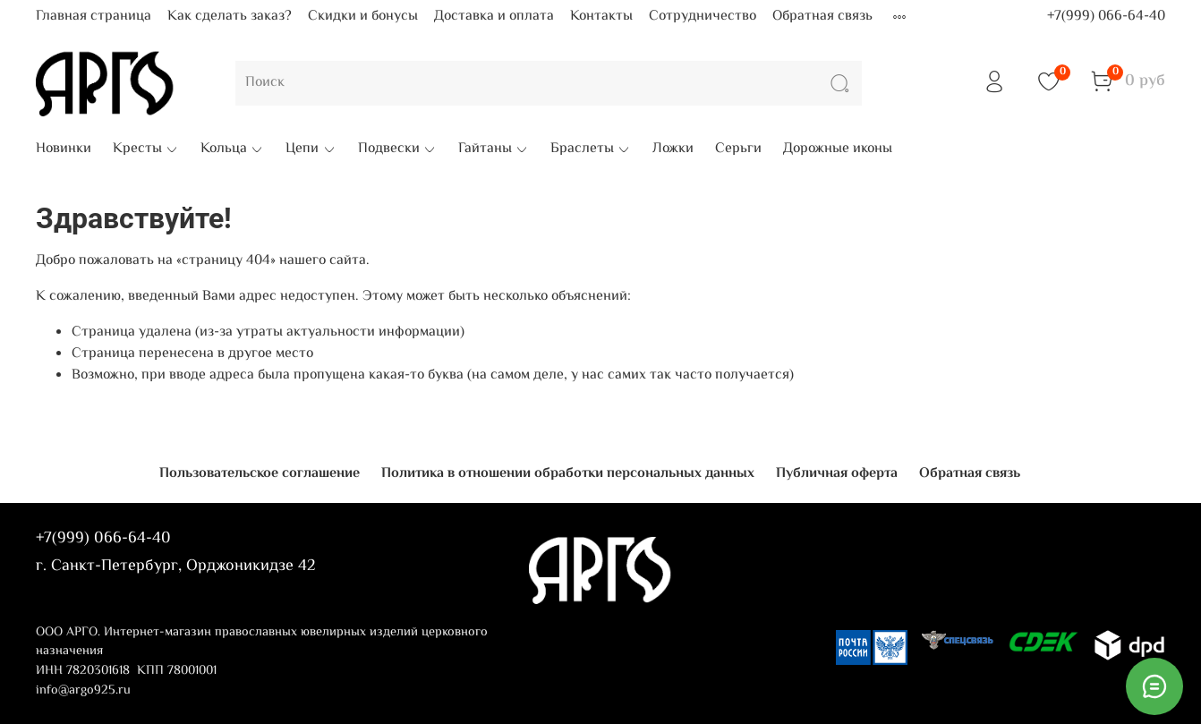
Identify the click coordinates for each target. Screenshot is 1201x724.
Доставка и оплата (494, 16)
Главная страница (93, 16)
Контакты (601, 16)
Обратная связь (822, 16)
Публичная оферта (837, 474)
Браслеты (590, 149)
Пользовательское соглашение (259, 474)
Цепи (310, 149)
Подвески (397, 149)
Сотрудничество (702, 16)
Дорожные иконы (837, 149)
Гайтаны (493, 149)
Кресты (146, 149)
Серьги (738, 149)
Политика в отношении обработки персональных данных (567, 474)
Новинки (63, 149)
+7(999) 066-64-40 (1106, 16)
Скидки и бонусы (363, 16)
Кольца (232, 149)
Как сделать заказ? (229, 16)
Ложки (673, 149)
